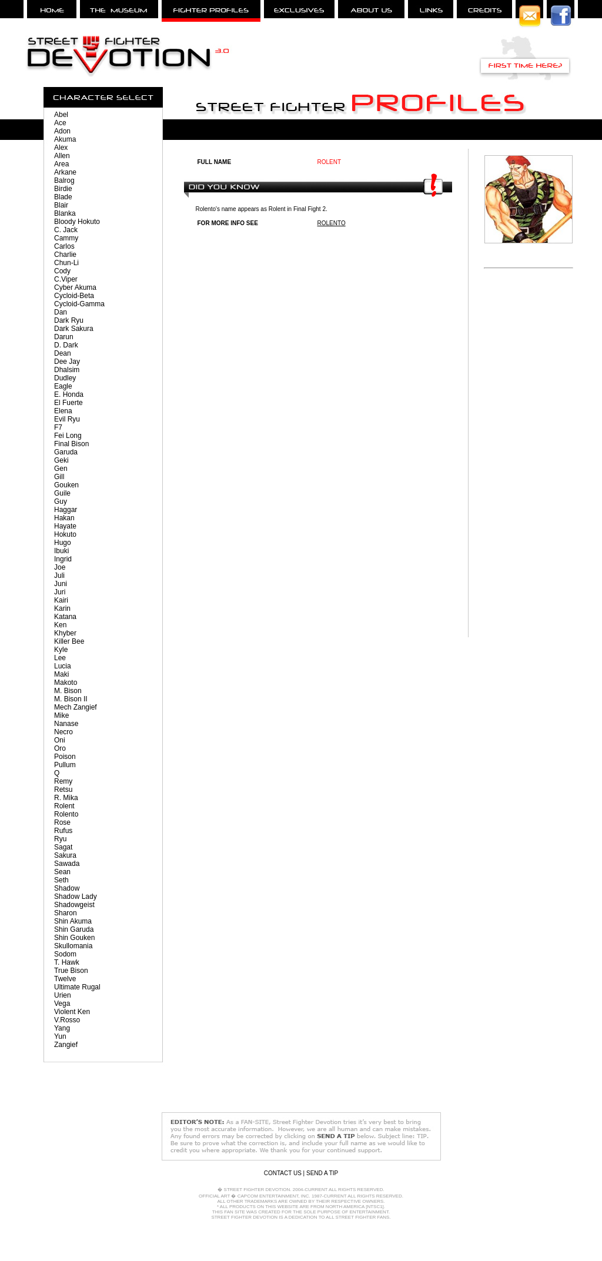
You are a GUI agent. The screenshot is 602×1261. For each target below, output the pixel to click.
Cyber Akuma (75, 287)
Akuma (65, 139)
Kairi (61, 600)
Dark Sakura (73, 329)
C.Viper (66, 279)
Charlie (65, 254)
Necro (63, 732)
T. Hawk (66, 962)
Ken (60, 625)
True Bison (71, 970)
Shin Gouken (74, 938)
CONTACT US (283, 1173)
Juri (59, 592)
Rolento (66, 814)
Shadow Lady (75, 896)
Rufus (63, 831)
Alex (61, 147)
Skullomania (73, 946)
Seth (61, 880)
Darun (63, 337)
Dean (62, 353)
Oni (59, 740)
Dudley (65, 378)
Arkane (65, 172)
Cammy (66, 238)
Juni (60, 584)
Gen (61, 468)
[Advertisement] (528, 461)
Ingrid (63, 559)
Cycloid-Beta (74, 296)
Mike (61, 715)
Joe (59, 567)
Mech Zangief (75, 707)
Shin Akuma (73, 921)
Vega (62, 1003)
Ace (60, 123)
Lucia (62, 666)
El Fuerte (68, 403)
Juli (59, 575)
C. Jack (66, 230)
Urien (62, 995)
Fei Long (68, 436)
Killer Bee (69, 641)
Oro (60, 748)
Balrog (64, 180)
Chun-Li (66, 263)
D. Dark (66, 345)
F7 (58, 427)
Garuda (66, 452)
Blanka (65, 213)
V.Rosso (67, 1020)
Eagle (63, 386)
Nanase (66, 724)
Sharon (65, 913)
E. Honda (68, 394)
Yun (60, 1036)
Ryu (60, 839)
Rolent (64, 806)
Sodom (65, 954)
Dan (60, 312)
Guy (60, 501)
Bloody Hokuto (77, 222)
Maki (61, 674)
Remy (63, 781)
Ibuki (61, 551)
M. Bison (68, 691)
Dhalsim (66, 370)
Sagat (63, 847)
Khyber (65, 633)
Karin (62, 608)
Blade (63, 197)
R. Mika (66, 798)
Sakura (65, 855)
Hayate (65, 526)
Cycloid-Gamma (79, 304)
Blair (61, 205)
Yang (62, 1028)
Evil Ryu (67, 419)
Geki (61, 460)
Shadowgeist (74, 905)
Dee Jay (67, 361)
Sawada (66, 863)
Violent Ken (72, 1012)
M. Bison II (71, 699)
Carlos (64, 246)
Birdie (63, 189)
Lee (60, 658)
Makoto (65, 682)
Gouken (66, 485)
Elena (63, 411)
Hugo (62, 542)
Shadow (66, 888)
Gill (59, 477)
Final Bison (71, 444)
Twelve (65, 979)
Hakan (64, 518)
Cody (62, 271)
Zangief (66, 1045)
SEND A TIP (322, 1173)
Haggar (65, 510)
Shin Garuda (73, 929)
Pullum (65, 765)
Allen (62, 156)
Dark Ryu (68, 320)
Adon (62, 131)
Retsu (63, 789)
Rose (62, 822)
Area (61, 164)
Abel (61, 115)
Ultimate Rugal (77, 987)
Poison (65, 756)
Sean (62, 872)
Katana (65, 617)
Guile (62, 493)
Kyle (61, 649)
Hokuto (65, 534)
